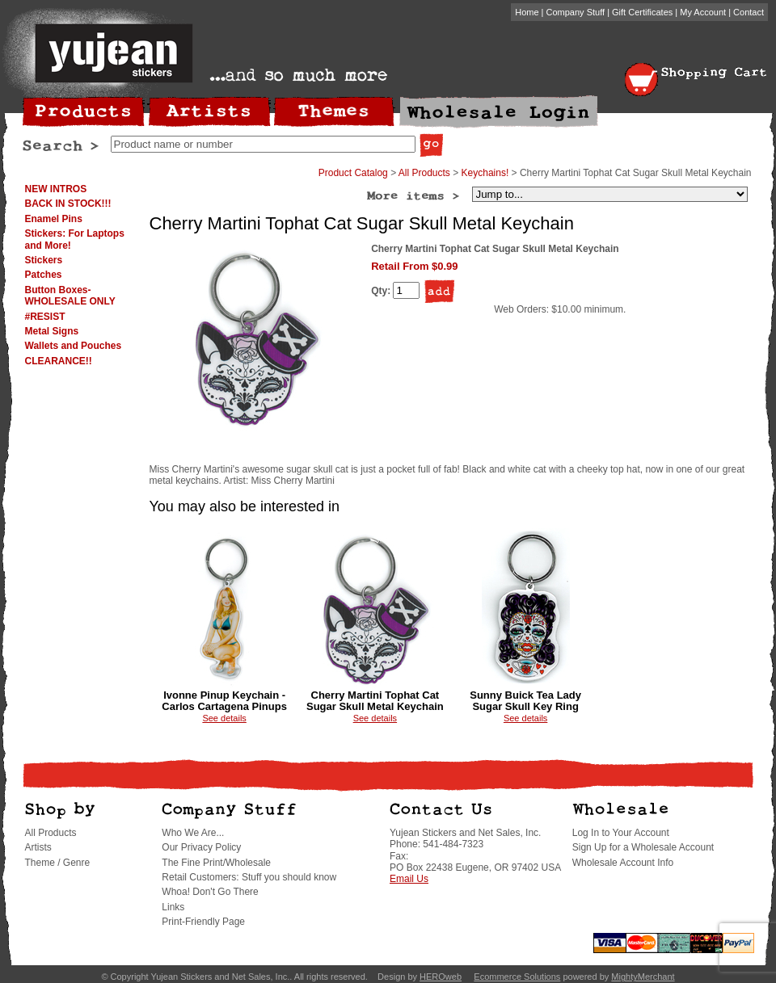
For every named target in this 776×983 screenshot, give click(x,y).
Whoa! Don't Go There (210, 891)
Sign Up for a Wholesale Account (643, 847)
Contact (748, 12)
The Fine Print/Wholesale (216, 862)
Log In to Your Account (620, 832)
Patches (43, 274)
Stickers (44, 260)
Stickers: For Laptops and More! (74, 239)
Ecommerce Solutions (517, 976)
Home (526, 12)
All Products (424, 173)
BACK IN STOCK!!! (68, 203)
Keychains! (485, 173)
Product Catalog (353, 173)
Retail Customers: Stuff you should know (249, 877)
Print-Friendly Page (203, 921)
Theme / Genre (58, 862)
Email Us (409, 878)
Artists (38, 847)
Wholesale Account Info (622, 862)
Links (173, 907)
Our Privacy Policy (201, 847)
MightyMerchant (642, 976)
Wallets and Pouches (73, 345)
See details (224, 718)
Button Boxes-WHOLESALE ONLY (70, 295)
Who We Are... (193, 832)
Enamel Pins (53, 219)
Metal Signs (52, 331)
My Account (703, 12)
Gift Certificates (642, 12)
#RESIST (45, 316)
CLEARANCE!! (58, 361)
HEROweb (441, 976)
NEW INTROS (56, 189)
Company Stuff (575, 12)
